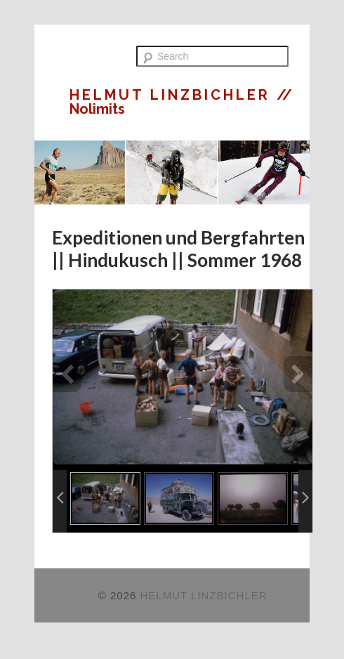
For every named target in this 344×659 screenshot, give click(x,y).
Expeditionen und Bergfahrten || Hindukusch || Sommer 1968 (178, 248)
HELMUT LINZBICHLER (173, 94)
